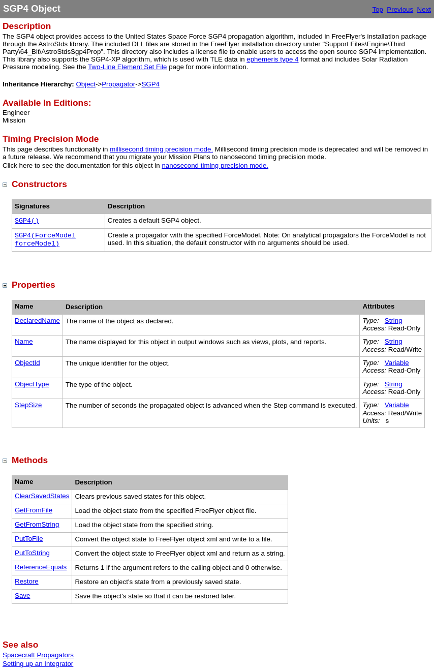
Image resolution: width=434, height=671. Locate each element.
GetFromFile (33, 510)
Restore (27, 581)
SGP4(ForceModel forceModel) (45, 240)
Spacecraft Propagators (38, 655)
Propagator (118, 84)
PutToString (32, 553)
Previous (400, 9)
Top (377, 9)
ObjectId (27, 363)
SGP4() (27, 221)
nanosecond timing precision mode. (215, 165)
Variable (397, 363)
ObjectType (32, 384)
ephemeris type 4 (272, 59)
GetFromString (37, 524)
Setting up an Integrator (38, 663)
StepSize (28, 405)
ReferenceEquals (41, 567)
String (393, 320)
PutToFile (29, 538)
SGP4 (150, 84)
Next (424, 9)
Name (24, 341)
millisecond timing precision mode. (161, 149)
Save (22, 595)
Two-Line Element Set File (127, 67)
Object (86, 84)
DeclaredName (37, 320)
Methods (30, 460)
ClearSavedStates (42, 496)
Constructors (39, 184)
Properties (33, 285)
